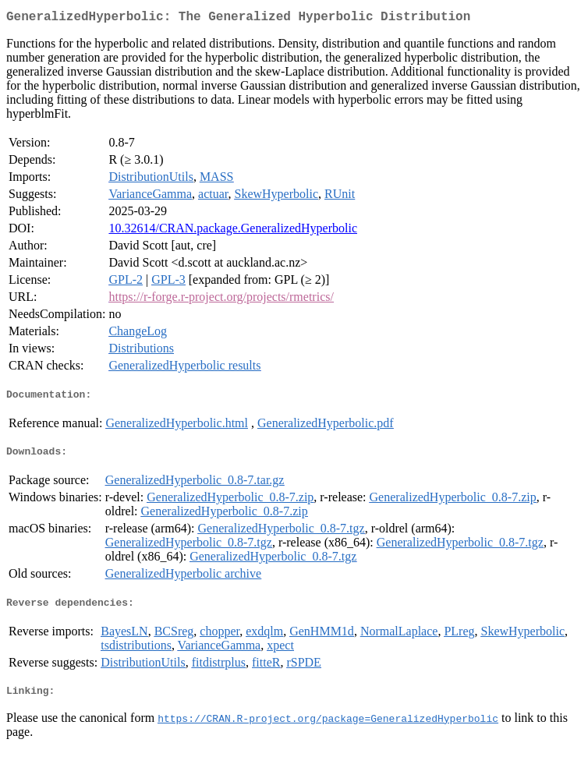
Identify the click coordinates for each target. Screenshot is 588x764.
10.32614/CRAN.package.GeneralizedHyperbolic (232, 231)
